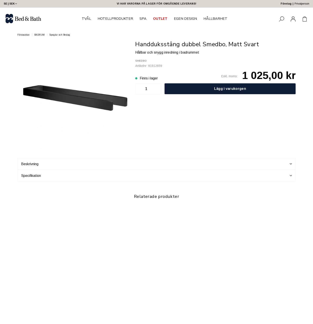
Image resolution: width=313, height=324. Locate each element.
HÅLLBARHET (215, 18)
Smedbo (141, 60)
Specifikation (156, 175)
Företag (286, 3)
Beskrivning (156, 164)
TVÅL (86, 18)
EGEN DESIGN (185, 18)
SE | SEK (11, 3)
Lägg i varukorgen (230, 88)
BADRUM (39, 35)
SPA (143, 18)
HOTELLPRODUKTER (115, 18)
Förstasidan (23, 35)
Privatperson (302, 3)
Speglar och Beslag (59, 35)
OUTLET (160, 18)
